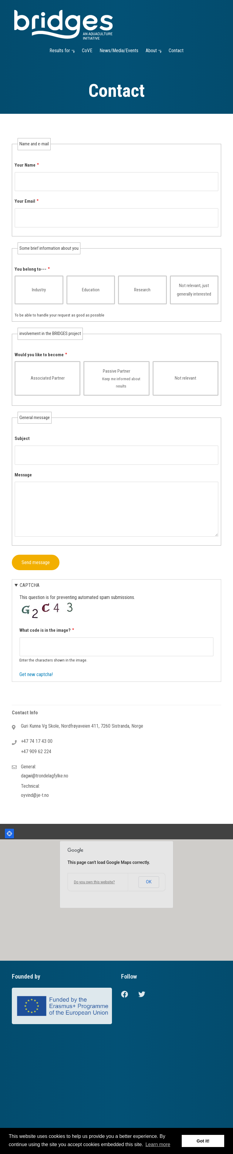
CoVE (87, 50)
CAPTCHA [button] (29, 585)
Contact (176, 50)
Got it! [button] (203, 1141)
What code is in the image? (45, 630)
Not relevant (185, 378)
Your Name (25, 165)
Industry (39, 290)
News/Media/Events (119, 50)
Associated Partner (48, 378)
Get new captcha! (36, 674)
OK (148, 881)
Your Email (25, 201)
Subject (22, 438)
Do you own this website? (94, 882)
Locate (9, 833)
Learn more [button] (157, 1144)
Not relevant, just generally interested (194, 290)
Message (23, 475)
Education (91, 290)
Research (142, 290)
